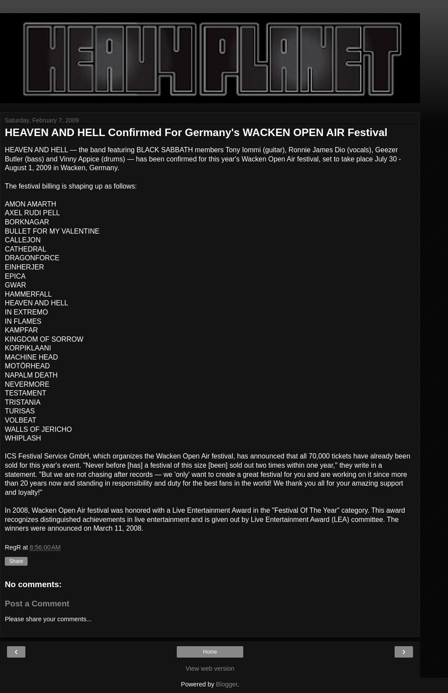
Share (16, 561)
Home (210, 652)
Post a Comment (37, 603)
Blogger (227, 684)
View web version (210, 668)
